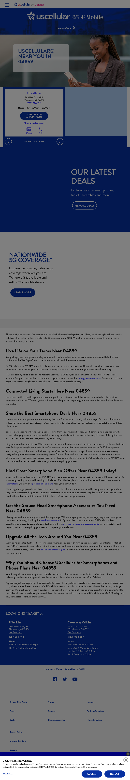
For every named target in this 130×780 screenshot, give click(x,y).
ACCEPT (92, 774)
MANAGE (8, 773)
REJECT (114, 774)
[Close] (125, 759)
